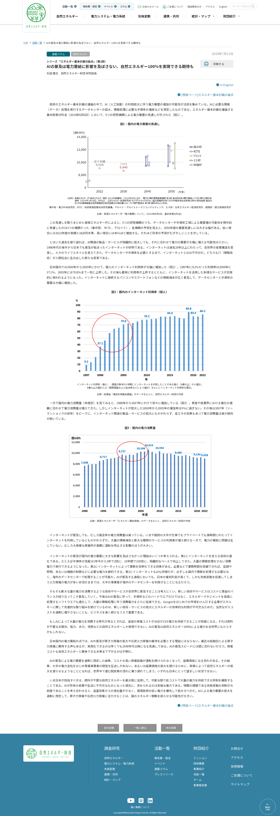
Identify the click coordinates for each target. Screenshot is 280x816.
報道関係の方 (194, 6)
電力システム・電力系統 (108, 16)
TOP (25, 42)
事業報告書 (200, 785)
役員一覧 (198, 774)
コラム (123, 6)
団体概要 (198, 763)
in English (226, 85)
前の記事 (109, 728)
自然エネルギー (67, 16)
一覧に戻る (140, 728)
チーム (197, 780)
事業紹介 (198, 769)
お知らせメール (150, 6)
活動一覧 (67, 6)
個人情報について (140, 807)
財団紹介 (229, 16)
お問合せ (237, 748)
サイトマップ (240, 784)
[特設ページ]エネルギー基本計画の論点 (207, 95)
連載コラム (58, 54)
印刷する (218, 64)
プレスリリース (163, 774)
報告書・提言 (90, 6)
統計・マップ (201, 16)
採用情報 (237, 766)
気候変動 (144, 16)
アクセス (210, 6)
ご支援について (175, 6)
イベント (108, 6)
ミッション (200, 758)
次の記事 (170, 728)
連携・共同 (171, 16)
